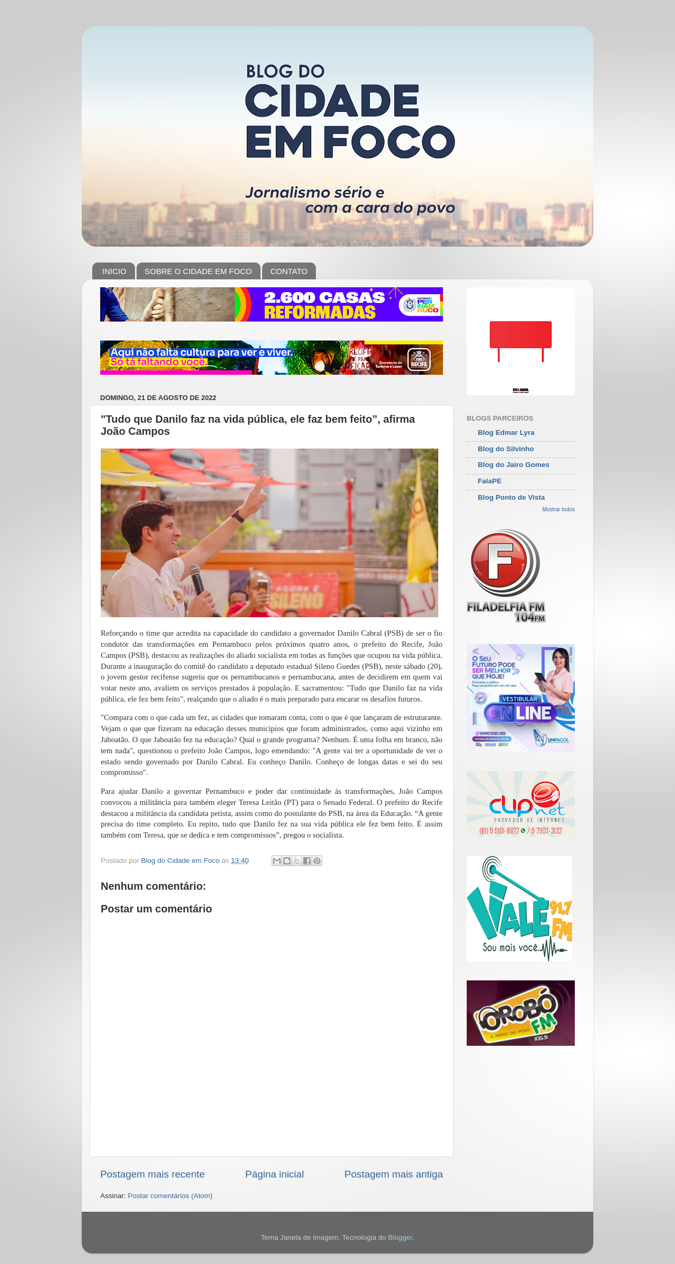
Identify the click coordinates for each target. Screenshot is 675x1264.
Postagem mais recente (152, 1174)
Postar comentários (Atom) (170, 1196)
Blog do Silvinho (506, 449)
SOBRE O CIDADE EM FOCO (198, 271)
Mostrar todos (558, 509)
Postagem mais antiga (393, 1174)
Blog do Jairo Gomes (513, 465)
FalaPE (490, 481)
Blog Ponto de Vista (511, 497)
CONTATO (288, 271)
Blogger (400, 1237)
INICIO (114, 271)
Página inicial (274, 1174)
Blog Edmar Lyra (506, 432)
